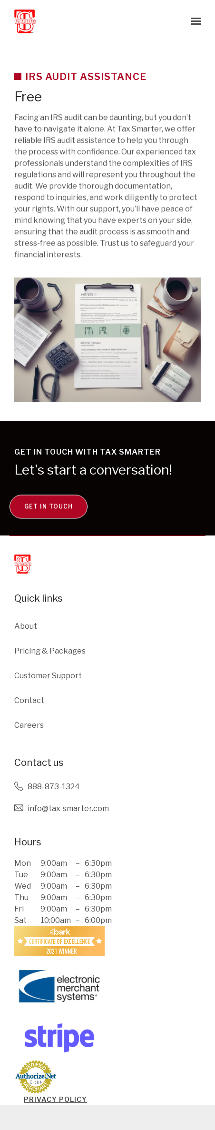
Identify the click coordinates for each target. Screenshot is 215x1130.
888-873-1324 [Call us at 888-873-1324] (54, 786)
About (25, 626)
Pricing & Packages (50, 650)
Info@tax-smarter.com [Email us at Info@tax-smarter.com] (68, 808)
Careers (29, 725)
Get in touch (48, 523)
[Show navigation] (193, 21)
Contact (29, 700)
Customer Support (48, 675)
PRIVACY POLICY (55, 1099)
